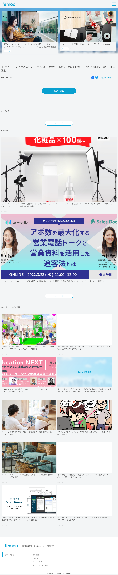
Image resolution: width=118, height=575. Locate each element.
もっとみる (59, 123)
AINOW (35, 558)
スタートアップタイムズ (41, 565)
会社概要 (36, 555)
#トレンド (7, 51)
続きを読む (59, 91)
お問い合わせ (9, 555)
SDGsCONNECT (38, 562)
